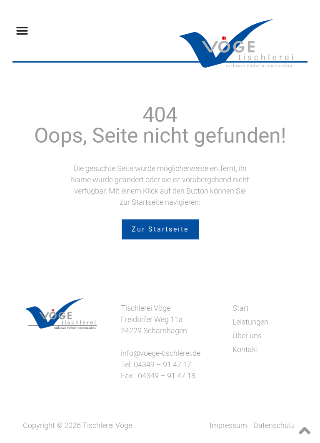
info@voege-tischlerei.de (160, 353)
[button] (21, 30)
